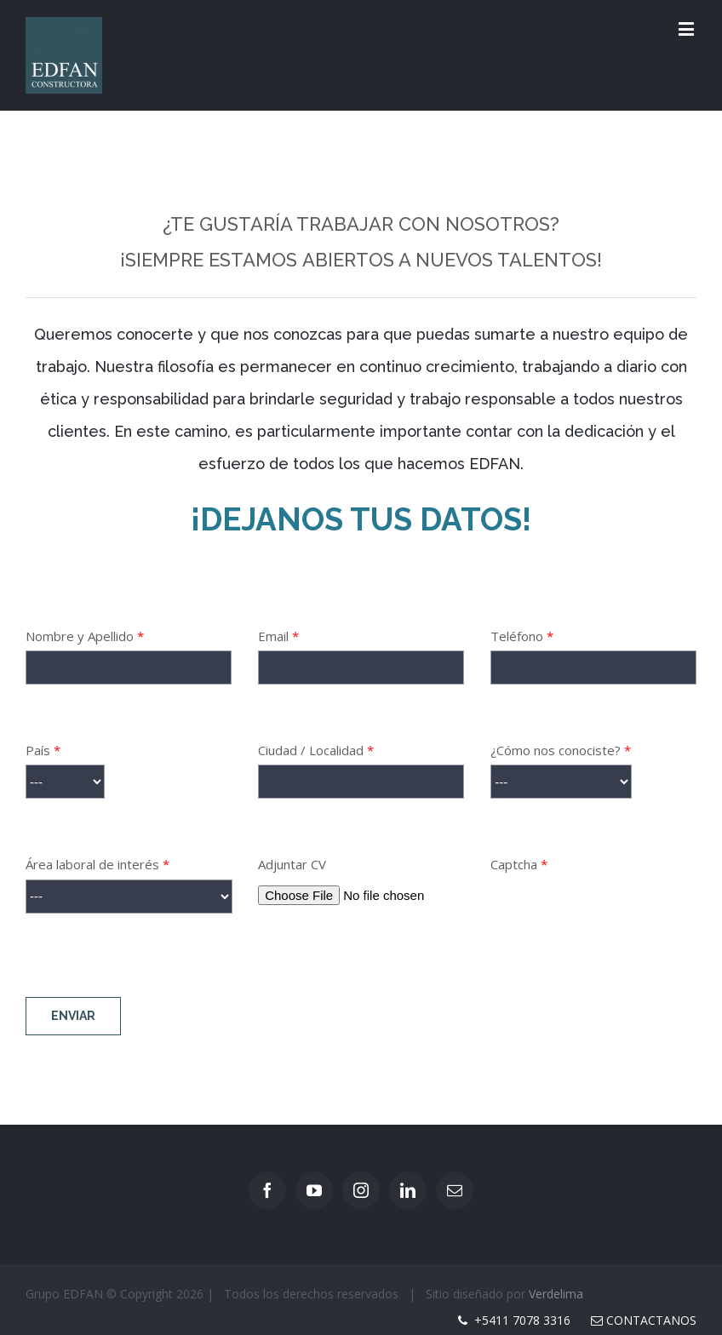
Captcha (593, 909)
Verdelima (556, 1294)
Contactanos (643, 1320)
